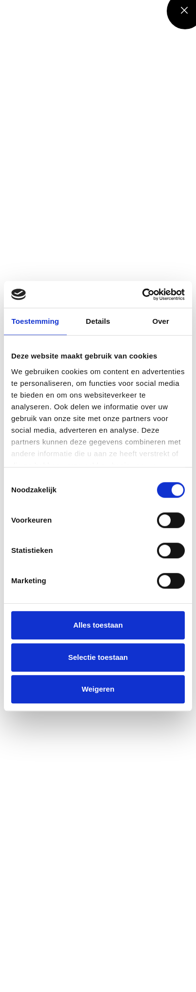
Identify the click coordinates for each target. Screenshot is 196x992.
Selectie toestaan (98, 657)
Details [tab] (98, 321)
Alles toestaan (98, 625)
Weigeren (97, 689)
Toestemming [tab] (35, 321)
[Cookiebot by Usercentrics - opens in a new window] (142, 294)
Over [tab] (160, 321)
